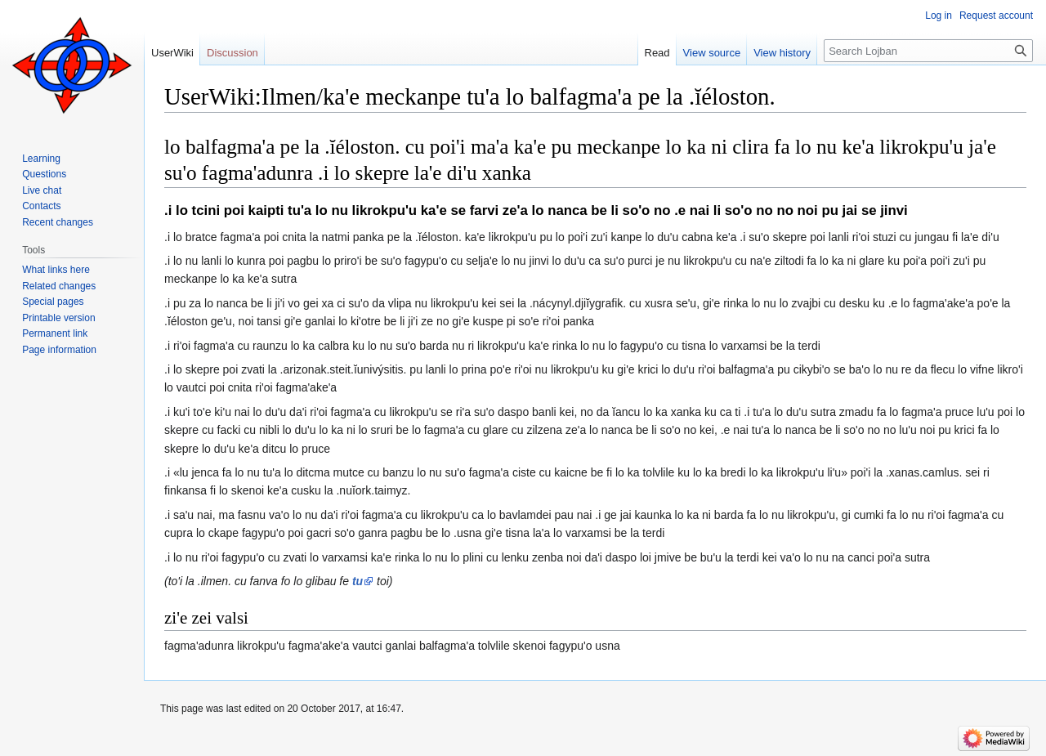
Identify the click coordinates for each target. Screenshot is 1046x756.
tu (357, 581)
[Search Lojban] (928, 50)
